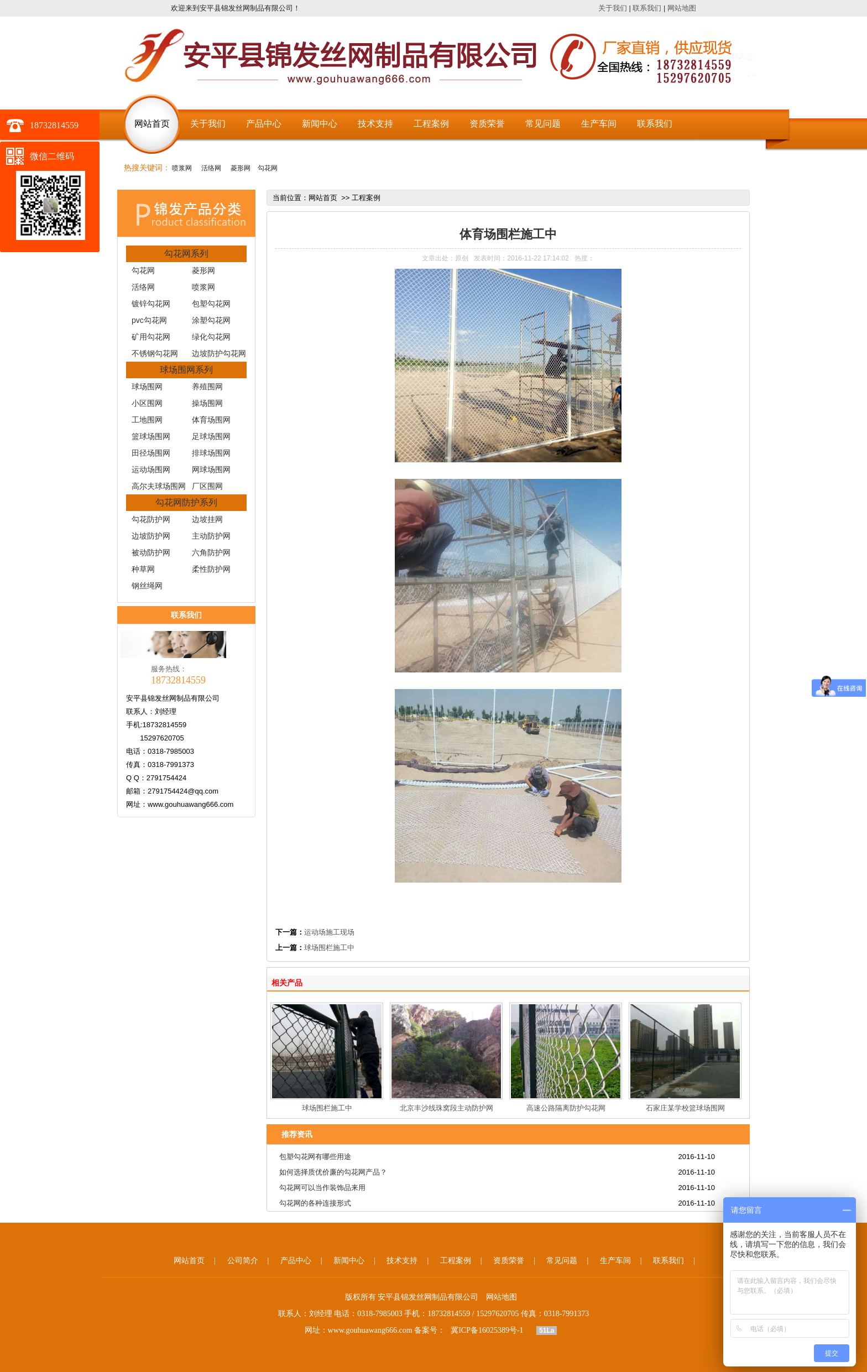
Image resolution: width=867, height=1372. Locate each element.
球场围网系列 (186, 369)
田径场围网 (151, 452)
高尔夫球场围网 (159, 486)
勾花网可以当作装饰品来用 (322, 1187)
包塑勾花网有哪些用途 (315, 1156)
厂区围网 (207, 486)
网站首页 (152, 123)
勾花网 (268, 168)
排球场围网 (211, 452)
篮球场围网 (151, 436)
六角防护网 (211, 552)
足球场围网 (211, 436)
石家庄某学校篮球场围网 (685, 1108)
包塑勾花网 (211, 303)
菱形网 (239, 168)
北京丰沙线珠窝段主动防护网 (446, 1108)
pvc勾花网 (149, 320)
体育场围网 (211, 419)
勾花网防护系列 (186, 502)
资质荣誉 (487, 123)
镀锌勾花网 (151, 303)
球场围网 (147, 386)
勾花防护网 (151, 519)
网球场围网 (211, 469)
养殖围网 (207, 386)
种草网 (143, 569)
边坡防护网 (151, 535)
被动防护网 (151, 552)
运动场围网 (151, 469)
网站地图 (681, 8)
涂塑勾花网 (211, 320)
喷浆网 (182, 168)
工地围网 (147, 419)
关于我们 (612, 8)
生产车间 (599, 123)
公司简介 (242, 1260)
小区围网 (147, 403)
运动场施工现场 (329, 932)
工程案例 (431, 123)
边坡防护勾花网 (219, 353)
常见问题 (543, 123)
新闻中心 (319, 123)
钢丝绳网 (147, 585)
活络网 (210, 168)
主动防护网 (211, 535)
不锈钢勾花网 (155, 353)
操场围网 (207, 403)
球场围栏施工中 (329, 947)
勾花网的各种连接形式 (315, 1203)
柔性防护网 (211, 569)
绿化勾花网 (211, 336)
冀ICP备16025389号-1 (487, 1330)
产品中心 (263, 123)
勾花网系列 (186, 253)
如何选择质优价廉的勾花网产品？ (333, 1172)
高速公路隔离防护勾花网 (565, 1108)
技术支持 (375, 123)
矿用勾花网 (151, 336)
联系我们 (647, 8)
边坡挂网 (207, 519)
